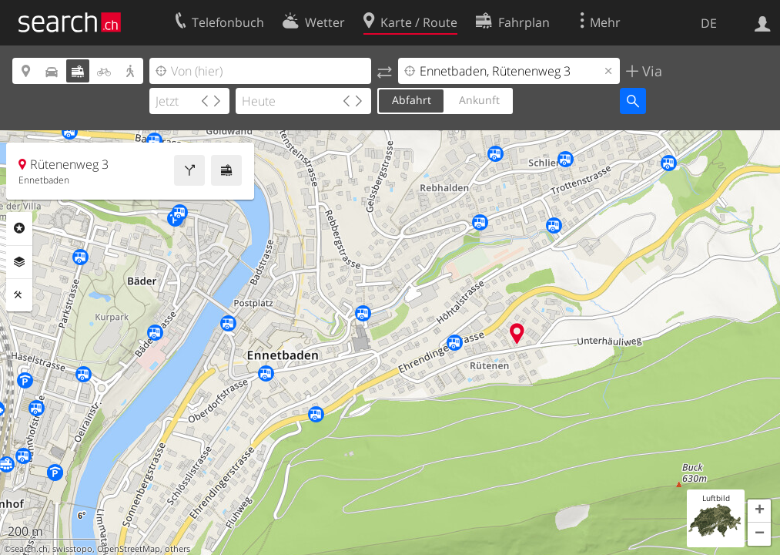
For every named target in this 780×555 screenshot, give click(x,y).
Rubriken (19, 228)
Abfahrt (411, 99)
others (177, 548)
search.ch (29, 548)
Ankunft (479, 99)
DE (709, 23)
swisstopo (72, 548)
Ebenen (19, 262)
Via (650, 71)
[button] (759, 511)
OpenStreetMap (128, 548)
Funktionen (19, 295)
